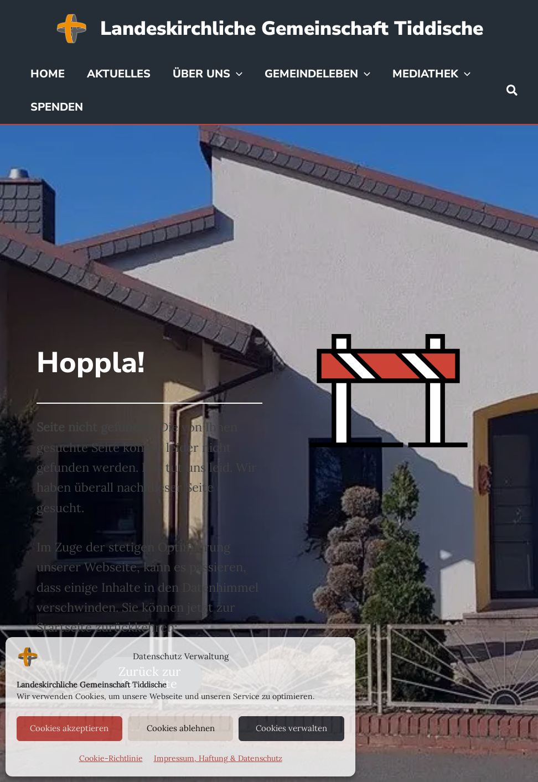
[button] (512, 91)
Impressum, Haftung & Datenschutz (218, 758)
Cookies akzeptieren (69, 728)
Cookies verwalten (291, 728)
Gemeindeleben (317, 74)
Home (47, 73)
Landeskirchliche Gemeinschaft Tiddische (291, 28)
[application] (236, 74)
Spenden (56, 107)
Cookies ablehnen (181, 728)
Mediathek (431, 74)
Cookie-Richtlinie (111, 758)
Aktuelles (119, 73)
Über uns (207, 74)
